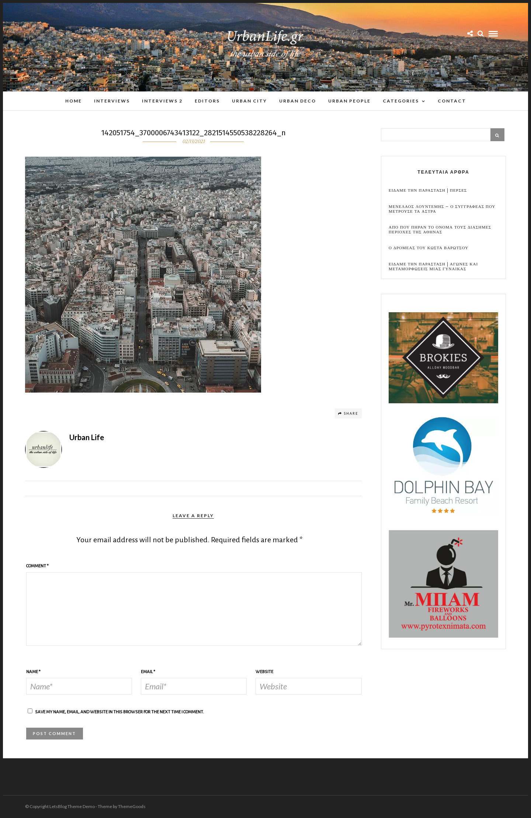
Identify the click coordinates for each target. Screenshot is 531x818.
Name (33, 671)
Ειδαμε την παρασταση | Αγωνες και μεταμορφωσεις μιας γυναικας (433, 266)
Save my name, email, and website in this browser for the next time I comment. (119, 712)
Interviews (112, 101)
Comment (37, 566)
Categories (401, 101)
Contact (452, 101)
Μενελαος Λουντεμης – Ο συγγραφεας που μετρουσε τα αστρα (442, 209)
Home (73, 101)
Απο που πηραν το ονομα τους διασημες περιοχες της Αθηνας (440, 229)
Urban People (349, 101)
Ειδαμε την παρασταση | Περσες (428, 190)
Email (148, 671)
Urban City (249, 101)
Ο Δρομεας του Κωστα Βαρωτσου (428, 248)
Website (264, 671)
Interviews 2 (162, 101)
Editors (207, 101)
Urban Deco (297, 101)
